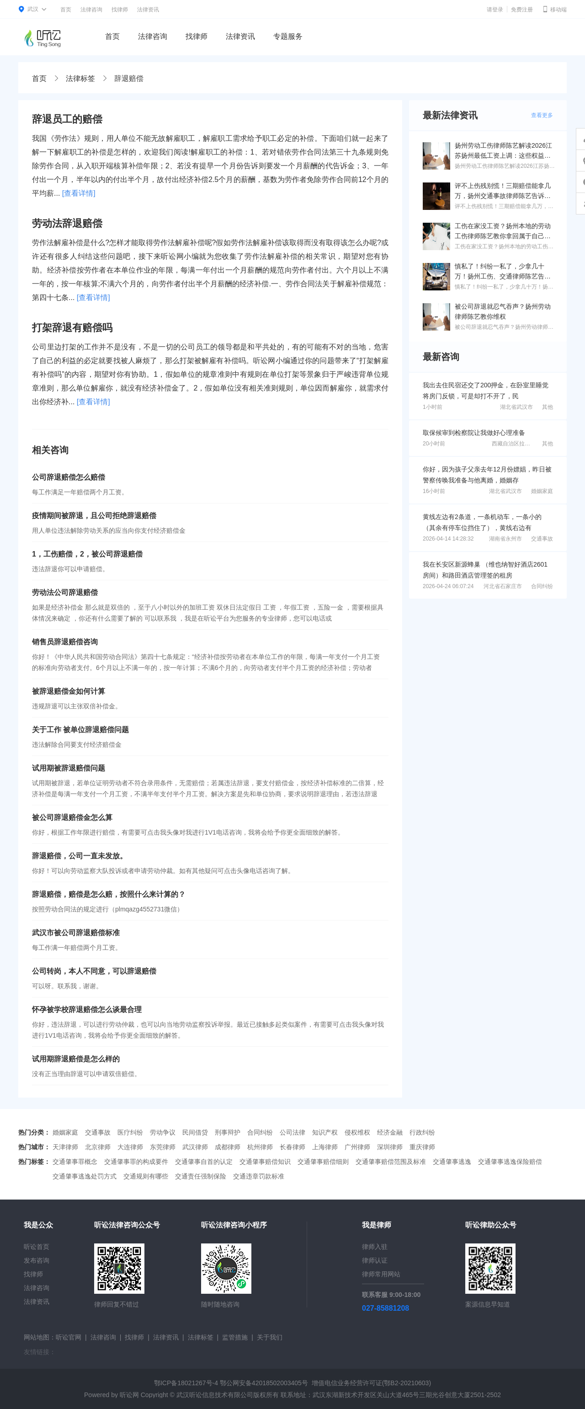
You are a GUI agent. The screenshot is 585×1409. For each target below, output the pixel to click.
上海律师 (325, 1147)
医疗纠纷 (130, 1132)
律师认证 (375, 1260)
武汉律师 (195, 1147)
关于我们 (269, 1337)
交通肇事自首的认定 (204, 1161)
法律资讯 (148, 9)
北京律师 (98, 1147)
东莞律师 (163, 1147)
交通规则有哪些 (145, 1176)
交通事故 (542, 539)
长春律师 (292, 1147)
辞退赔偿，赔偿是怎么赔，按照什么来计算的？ (109, 894)
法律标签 (80, 78)
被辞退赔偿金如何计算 (68, 691)
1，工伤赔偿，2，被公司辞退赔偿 (87, 554)
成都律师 (227, 1147)
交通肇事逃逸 (452, 1161)
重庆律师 (422, 1147)
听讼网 (129, 1394)
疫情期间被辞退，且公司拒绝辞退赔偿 (94, 516)
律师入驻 (375, 1246)
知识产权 (325, 1132)
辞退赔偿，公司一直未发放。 (79, 856)
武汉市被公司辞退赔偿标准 (76, 933)
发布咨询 (36, 1260)
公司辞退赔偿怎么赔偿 (68, 477)
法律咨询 (91, 9)
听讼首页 (36, 1246)
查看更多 (542, 115)
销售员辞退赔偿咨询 (65, 642)
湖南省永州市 (505, 539)
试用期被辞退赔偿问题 (68, 768)
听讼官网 (68, 1337)
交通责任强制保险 (200, 1176)
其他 (547, 407)
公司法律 (292, 1132)
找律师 (120, 9)
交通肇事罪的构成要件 (136, 1161)
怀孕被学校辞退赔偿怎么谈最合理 (87, 1009)
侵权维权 (357, 1132)
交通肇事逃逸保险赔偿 (510, 1161)
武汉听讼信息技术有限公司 (214, 1394)
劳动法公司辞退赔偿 (65, 592)
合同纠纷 (542, 586)
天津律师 (65, 1147)
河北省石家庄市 (503, 586)
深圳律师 (390, 1147)
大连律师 (130, 1147)
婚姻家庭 (542, 491)
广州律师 (357, 1147)
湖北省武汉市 (516, 407)
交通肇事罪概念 (75, 1161)
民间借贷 (195, 1132)
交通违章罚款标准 (258, 1176)
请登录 (495, 9)
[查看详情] (79, 193)
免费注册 (522, 9)
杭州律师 (260, 1147)
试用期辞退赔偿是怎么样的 (76, 1059)
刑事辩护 (227, 1132)
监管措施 (235, 1337)
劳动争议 (163, 1132)
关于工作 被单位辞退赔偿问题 (80, 730)
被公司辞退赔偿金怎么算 (72, 817)
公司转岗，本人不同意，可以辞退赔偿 (94, 971)
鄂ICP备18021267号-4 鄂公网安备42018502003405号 (231, 1383)
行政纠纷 (422, 1132)
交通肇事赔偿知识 (265, 1161)
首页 (65, 9)
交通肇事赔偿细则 (323, 1161)
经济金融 (390, 1132)
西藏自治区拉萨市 (514, 443)
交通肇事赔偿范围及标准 (391, 1161)
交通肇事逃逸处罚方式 (85, 1176)
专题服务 (288, 36)
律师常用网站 (381, 1274)
